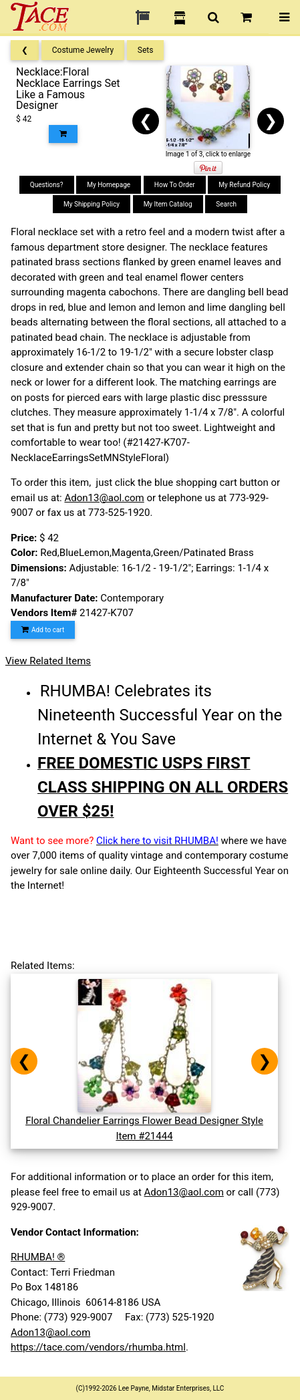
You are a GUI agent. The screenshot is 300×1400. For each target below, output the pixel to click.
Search (226, 204)
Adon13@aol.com (104, 498)
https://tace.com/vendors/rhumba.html (98, 1347)
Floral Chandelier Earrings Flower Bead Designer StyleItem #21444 (144, 1121)
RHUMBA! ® (38, 1257)
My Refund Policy (244, 184)
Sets (146, 50)
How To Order (174, 184)
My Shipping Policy (91, 204)
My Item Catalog (168, 204)
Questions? (46, 184)
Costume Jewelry (83, 50)
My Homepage (108, 184)
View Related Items (48, 661)
